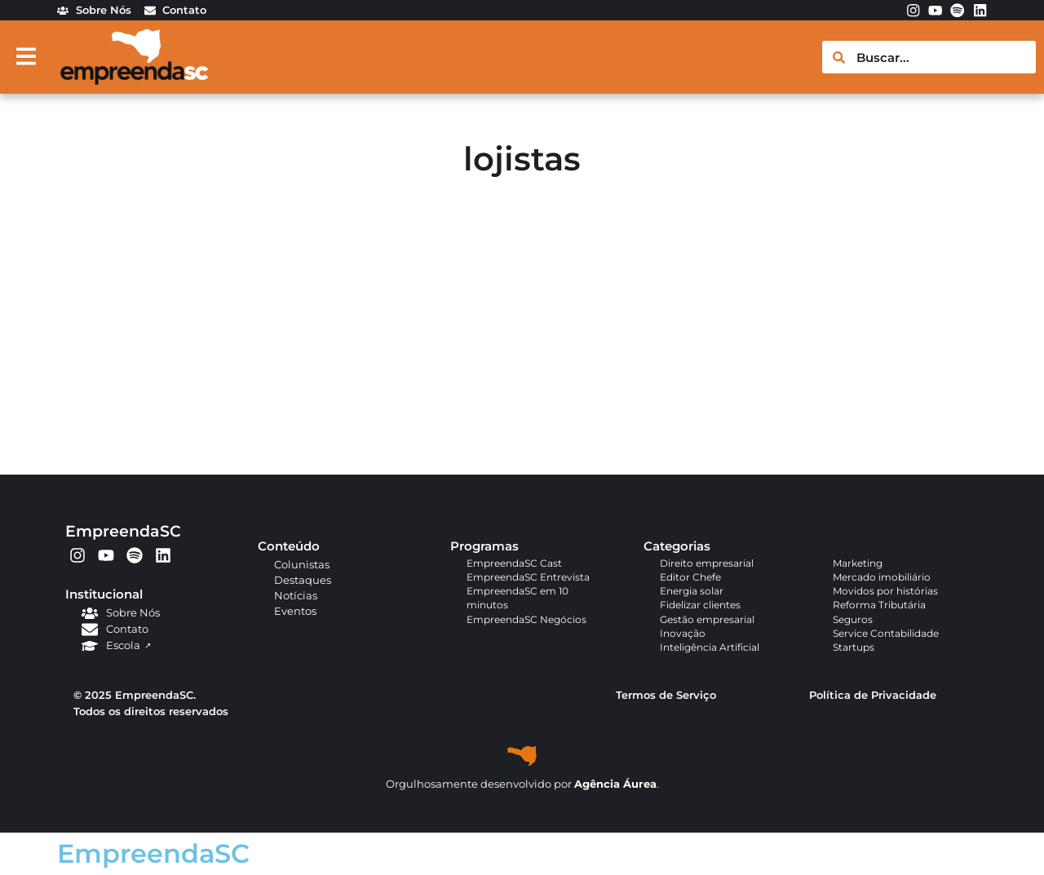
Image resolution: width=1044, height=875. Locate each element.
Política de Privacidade (872, 695)
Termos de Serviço (666, 695)
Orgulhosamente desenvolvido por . (522, 784)
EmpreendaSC (123, 531)
